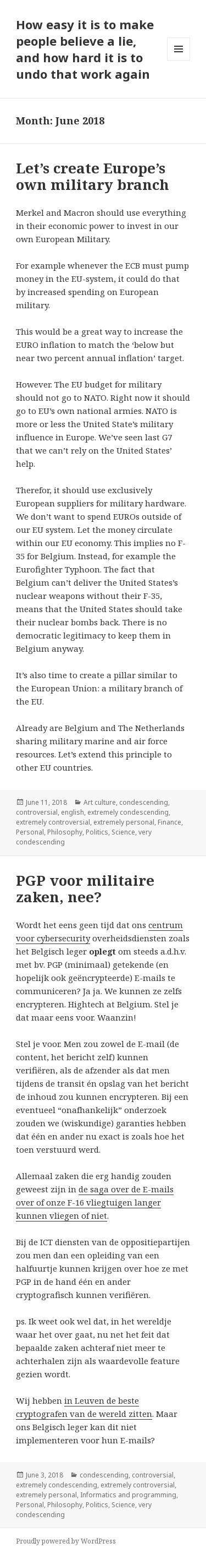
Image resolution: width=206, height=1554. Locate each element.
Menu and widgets (179, 60)
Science (123, 832)
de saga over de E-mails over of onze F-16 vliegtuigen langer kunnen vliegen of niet (95, 1202)
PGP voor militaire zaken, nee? (85, 888)
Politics (97, 832)
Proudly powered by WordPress (66, 1541)
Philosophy (64, 832)
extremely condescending (128, 812)
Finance (169, 822)
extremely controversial (53, 822)
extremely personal (123, 822)
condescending (143, 802)
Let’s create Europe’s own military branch (92, 176)
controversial (37, 812)
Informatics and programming (128, 1495)
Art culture (99, 802)
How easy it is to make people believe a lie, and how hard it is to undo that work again (85, 49)
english (72, 812)
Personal (30, 832)
